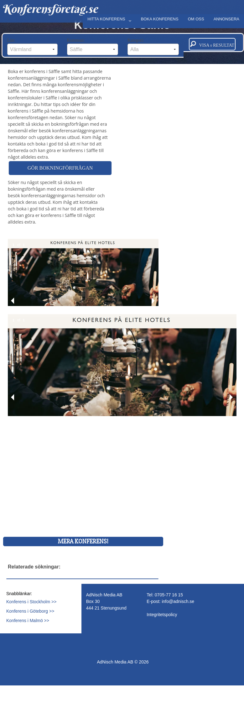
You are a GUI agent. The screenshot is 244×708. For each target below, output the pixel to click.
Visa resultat (212, 44)
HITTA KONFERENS (106, 19)
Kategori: (153, 46)
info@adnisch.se (178, 601)
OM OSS (196, 19)
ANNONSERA (226, 19)
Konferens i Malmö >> (27, 620)
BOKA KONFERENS (160, 19)
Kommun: (92, 46)
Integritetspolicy (162, 614)
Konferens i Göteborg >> (30, 611)
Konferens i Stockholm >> (31, 601)
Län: (32, 46)
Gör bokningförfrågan (60, 168)
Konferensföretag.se (50, 9)
